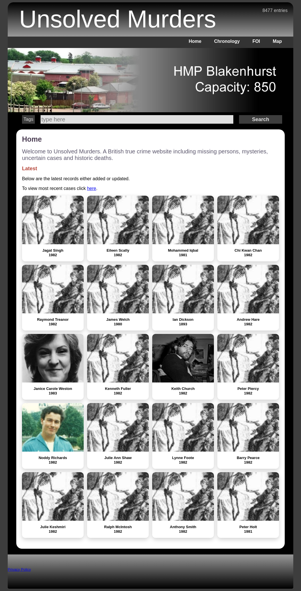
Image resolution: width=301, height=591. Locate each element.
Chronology (227, 41)
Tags (28, 119)
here (91, 188)
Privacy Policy (19, 569)
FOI (256, 41)
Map (277, 41)
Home (195, 41)
